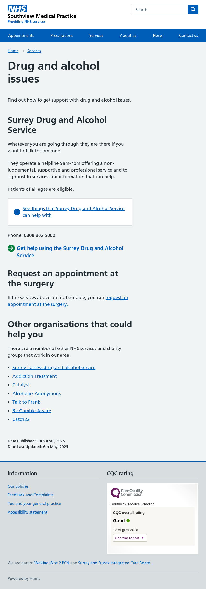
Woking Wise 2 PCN (51, 562)
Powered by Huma (24, 578)
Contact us (188, 35)
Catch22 (21, 419)
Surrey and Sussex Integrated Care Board (114, 562)
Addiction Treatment (34, 376)
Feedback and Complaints (30, 494)
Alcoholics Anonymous (36, 393)
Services (96, 35)
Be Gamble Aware (31, 410)
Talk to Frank (26, 402)
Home (13, 50)
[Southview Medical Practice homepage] (42, 14)
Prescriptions (61, 35)
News (157, 35)
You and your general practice (34, 503)
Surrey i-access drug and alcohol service (53, 367)
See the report (127, 538)
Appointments (21, 35)
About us (128, 35)
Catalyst (20, 385)
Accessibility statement (27, 512)
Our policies (18, 486)
